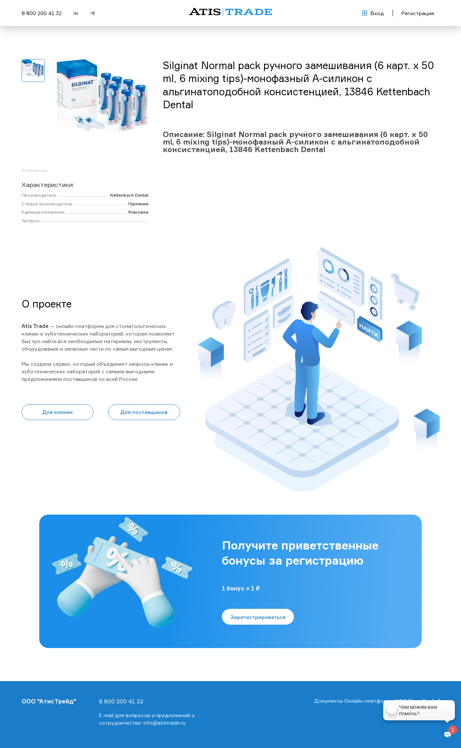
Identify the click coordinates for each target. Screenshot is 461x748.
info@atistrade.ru (164, 723)
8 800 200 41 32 (42, 13)
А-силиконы (35, 170)
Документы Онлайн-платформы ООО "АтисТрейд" (377, 701)
